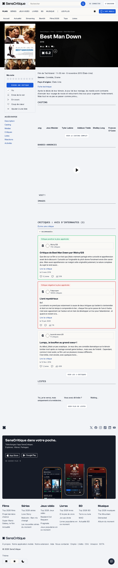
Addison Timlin (84, 128)
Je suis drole (65, 517)
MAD (81, 517)
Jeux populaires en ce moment (49, 528)
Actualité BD (84, 521)
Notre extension (42, 544)
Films (52, 32)
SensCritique (44, 32)
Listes (42, 380)
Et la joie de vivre (67, 514)
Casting (42, 102)
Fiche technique (45, 86)
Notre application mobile (22, 544)
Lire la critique (46, 268)
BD (81, 505)
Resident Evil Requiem (46, 517)
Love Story (26, 514)
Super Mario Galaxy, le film (8, 521)
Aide (52, 544)
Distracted (102, 517)
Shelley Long (99, 128)
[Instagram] (100, 428)
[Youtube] (114, 428)
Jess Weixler (52, 128)
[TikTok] (105, 428)
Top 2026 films (8, 510)
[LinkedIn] (109, 428)
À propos (6, 544)
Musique (103, 505)
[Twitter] (91, 428)
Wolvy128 (54, 244)
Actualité (6, 527)
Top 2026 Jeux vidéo (47, 511)
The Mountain (104, 514)
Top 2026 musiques (106, 510)
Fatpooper (54, 290)
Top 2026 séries (28, 510)
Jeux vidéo (47, 505)
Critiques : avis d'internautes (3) (61, 222)
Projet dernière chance (8, 515)
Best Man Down (69, 32)
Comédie (59, 32)
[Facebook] (95, 428)
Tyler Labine (67, 128)
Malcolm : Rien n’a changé (29, 518)
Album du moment (106, 521)
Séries (25, 505)
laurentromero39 (57, 334)
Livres (64, 505)
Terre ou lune (85, 514)
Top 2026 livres (66, 510)
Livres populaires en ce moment (68, 522)
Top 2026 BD (84, 510)
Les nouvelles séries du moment (30, 525)
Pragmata (45, 523)
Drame (57, 77)
